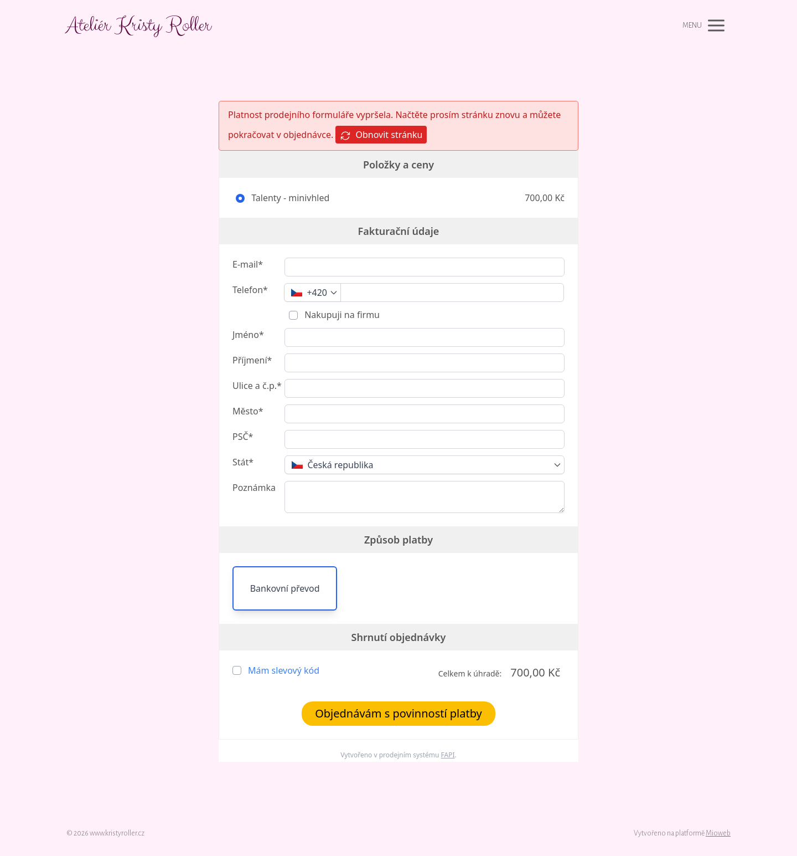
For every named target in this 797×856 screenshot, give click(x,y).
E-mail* (247, 264)
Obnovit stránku (381, 135)
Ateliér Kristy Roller (138, 25)
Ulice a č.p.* (257, 386)
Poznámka (254, 487)
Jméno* (248, 335)
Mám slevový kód (283, 670)
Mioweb (718, 833)
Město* (247, 411)
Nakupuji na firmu (341, 315)
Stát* (242, 462)
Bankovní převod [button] (285, 588)
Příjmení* (252, 360)
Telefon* (250, 290)
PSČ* (242, 436)
